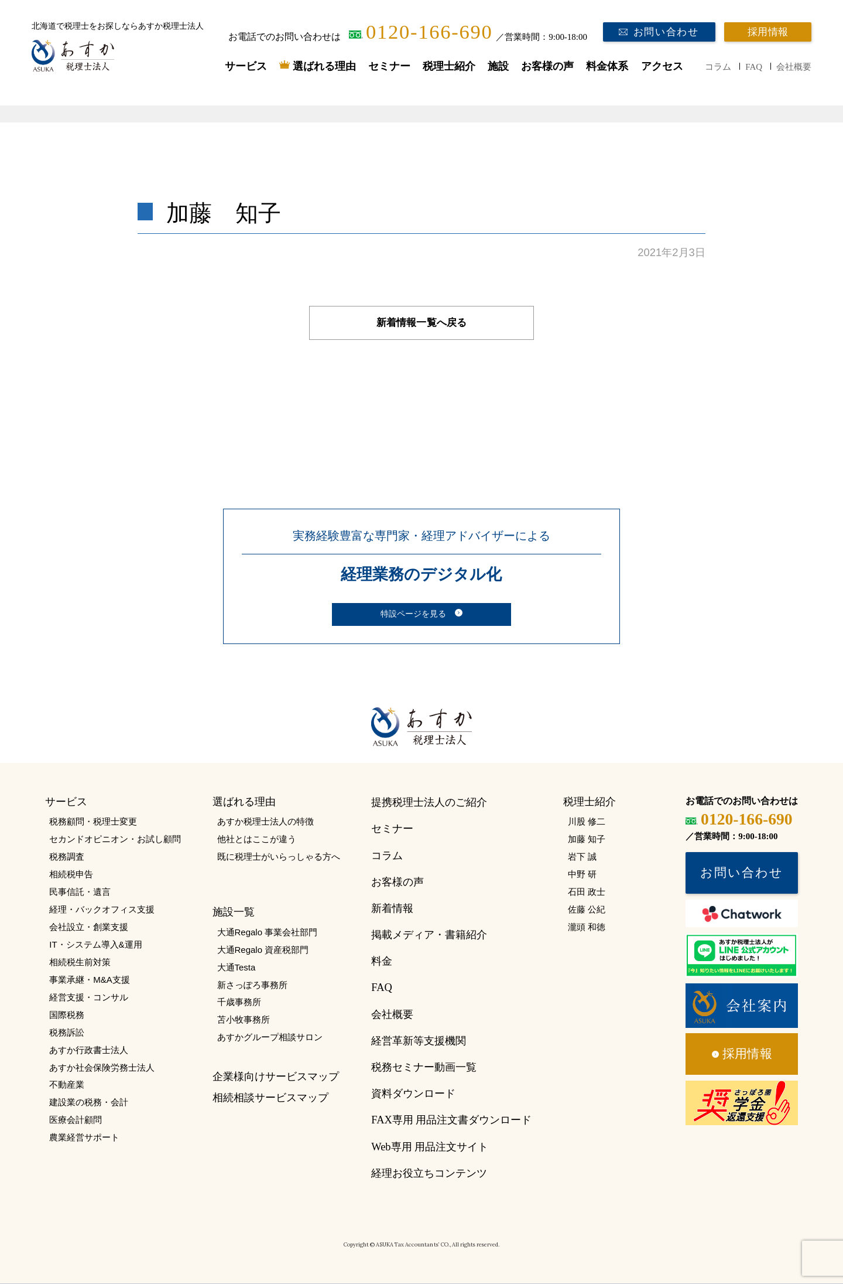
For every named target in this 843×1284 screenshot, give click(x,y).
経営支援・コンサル (88, 997)
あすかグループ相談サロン (270, 1037)
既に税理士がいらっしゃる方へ (278, 856)
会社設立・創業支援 (88, 927)
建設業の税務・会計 (88, 1102)
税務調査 (66, 856)
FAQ (753, 66)
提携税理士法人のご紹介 (429, 802)
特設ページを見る (413, 613)
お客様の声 (547, 66)
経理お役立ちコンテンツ (429, 1173)
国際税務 (66, 1015)
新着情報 (392, 908)
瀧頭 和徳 (586, 927)
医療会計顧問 (75, 1120)
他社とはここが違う (256, 839)
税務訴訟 (66, 1032)
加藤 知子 (586, 839)
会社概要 (793, 66)
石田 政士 (586, 892)
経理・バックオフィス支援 (102, 909)
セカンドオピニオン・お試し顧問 (115, 839)
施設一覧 (234, 912)
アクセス (662, 66)
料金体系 (607, 66)
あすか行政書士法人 (88, 1050)
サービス (246, 66)
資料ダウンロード (413, 1093)
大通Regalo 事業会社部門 (267, 932)
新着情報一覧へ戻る (421, 322)
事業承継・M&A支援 (89, 980)
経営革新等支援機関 (418, 1041)
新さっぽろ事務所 (252, 985)
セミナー (389, 66)
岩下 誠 (582, 856)
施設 (498, 66)
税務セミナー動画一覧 (424, 1067)
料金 (381, 961)
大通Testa (236, 967)
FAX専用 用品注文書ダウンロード (451, 1120)
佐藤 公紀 (586, 909)
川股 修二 (586, 821)
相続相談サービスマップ (270, 1098)
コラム (718, 66)
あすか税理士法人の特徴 (265, 821)
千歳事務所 (239, 1002)
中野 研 (582, 874)
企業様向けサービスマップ (276, 1076)
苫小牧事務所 (243, 1019)
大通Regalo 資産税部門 (263, 950)
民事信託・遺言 (80, 892)
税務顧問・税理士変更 (93, 821)
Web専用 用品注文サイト (429, 1147)
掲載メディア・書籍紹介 (429, 935)
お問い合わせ (666, 32)
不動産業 (66, 1084)
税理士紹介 (449, 66)
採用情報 (768, 32)
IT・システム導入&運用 (95, 944)
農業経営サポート (84, 1137)
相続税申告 (71, 874)
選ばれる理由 (324, 66)
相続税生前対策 (80, 962)
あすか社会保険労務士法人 (102, 1067)
